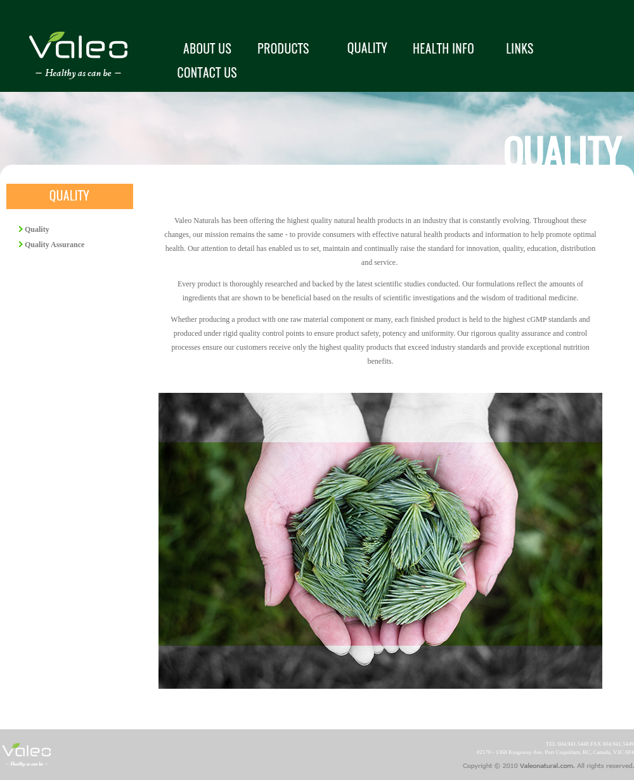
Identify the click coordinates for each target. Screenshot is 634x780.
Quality (36, 229)
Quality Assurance (53, 244)
